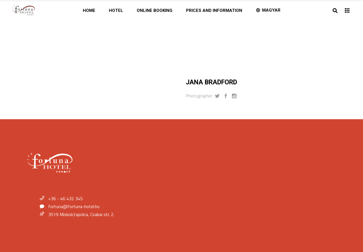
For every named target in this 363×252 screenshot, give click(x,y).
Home (40, 37)
